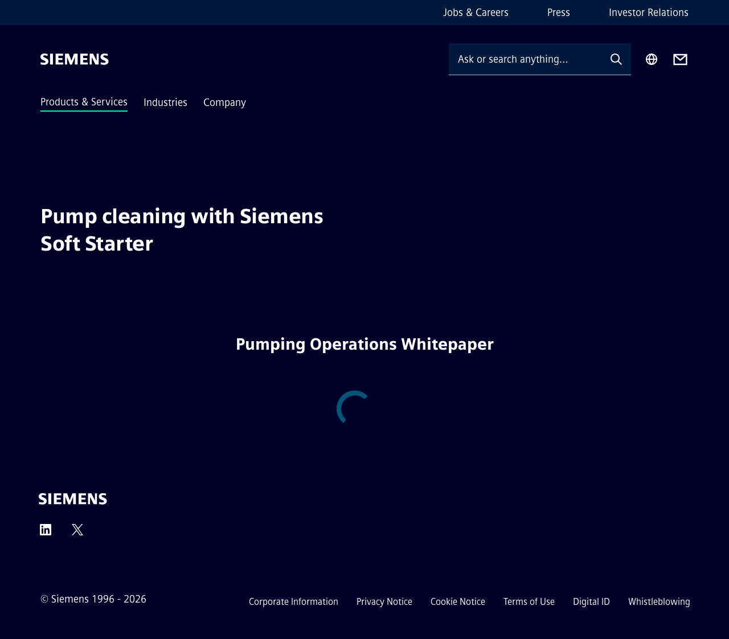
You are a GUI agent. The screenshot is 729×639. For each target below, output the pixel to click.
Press (558, 12)
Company (224, 102)
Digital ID (591, 601)
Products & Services (84, 102)
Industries (165, 102)
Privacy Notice (384, 601)
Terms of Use (529, 601)
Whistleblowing (659, 601)
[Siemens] (74, 59)
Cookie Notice (458, 601)
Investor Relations (649, 12)
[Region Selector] (651, 59)
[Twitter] (77, 533)
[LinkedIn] (45, 533)
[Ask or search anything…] (525, 59)
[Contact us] (680, 59)
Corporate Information (293, 601)
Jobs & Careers (476, 12)
